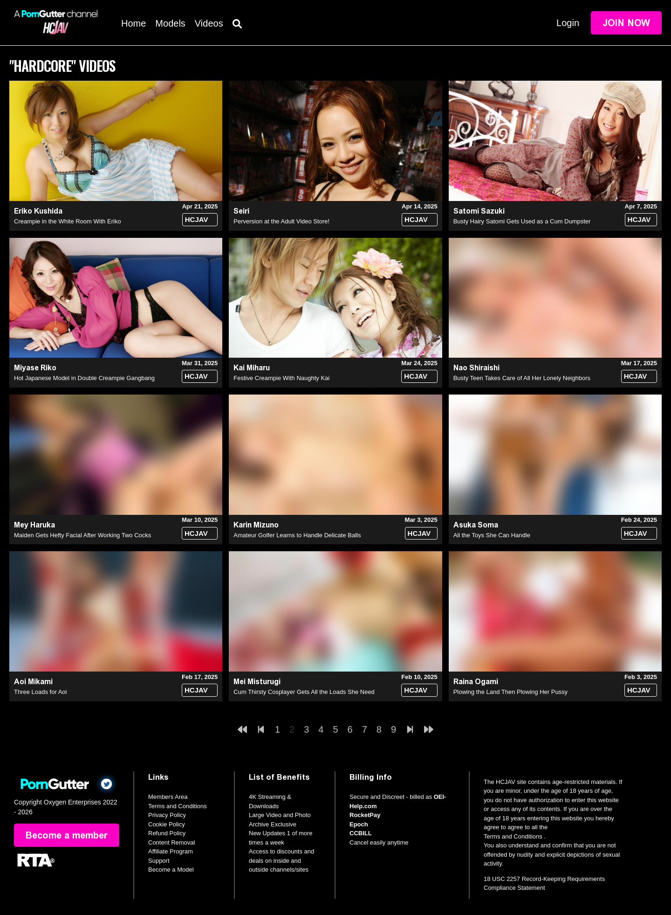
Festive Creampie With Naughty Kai (281, 377)
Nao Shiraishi (476, 367)
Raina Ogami (475, 681)
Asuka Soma (475, 524)
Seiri (241, 211)
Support (159, 860)
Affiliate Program (170, 851)
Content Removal (171, 842)
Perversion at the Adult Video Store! (281, 221)
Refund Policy (166, 833)
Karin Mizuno (256, 524)
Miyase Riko (35, 367)
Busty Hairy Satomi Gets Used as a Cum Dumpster (522, 221)
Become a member (67, 835)
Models (170, 23)
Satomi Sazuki (479, 211)
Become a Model (171, 869)
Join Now (626, 22)
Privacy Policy (167, 814)
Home (133, 23)
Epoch (358, 824)
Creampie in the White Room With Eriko (67, 221)
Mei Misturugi (257, 681)
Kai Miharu (251, 367)
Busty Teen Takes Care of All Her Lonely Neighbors (521, 377)
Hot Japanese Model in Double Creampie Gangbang (84, 377)
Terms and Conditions (177, 806)
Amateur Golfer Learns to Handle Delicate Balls (297, 535)
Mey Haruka (34, 524)
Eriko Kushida (38, 211)
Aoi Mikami (33, 681)
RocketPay (364, 814)
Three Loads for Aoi (40, 691)
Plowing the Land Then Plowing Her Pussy (510, 691)
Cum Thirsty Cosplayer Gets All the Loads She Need (304, 691)
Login (567, 23)
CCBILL (360, 833)
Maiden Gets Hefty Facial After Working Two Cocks (82, 535)
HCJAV (196, 219)
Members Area (168, 796)
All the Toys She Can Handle (491, 535)
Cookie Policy (166, 824)
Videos (209, 23)
